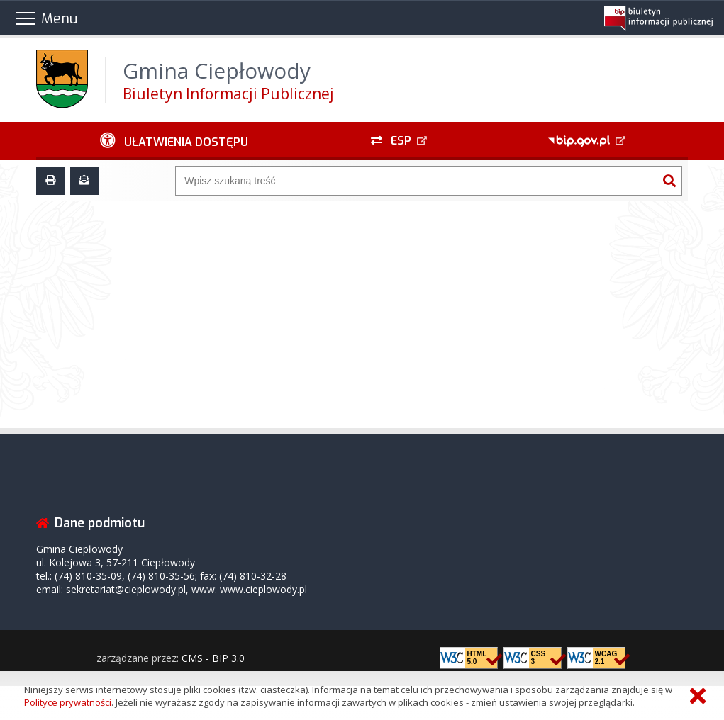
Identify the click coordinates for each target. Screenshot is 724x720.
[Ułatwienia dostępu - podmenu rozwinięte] (173, 141)
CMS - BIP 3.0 (213, 658)
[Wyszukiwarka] (416, 181)
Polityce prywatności (67, 702)
